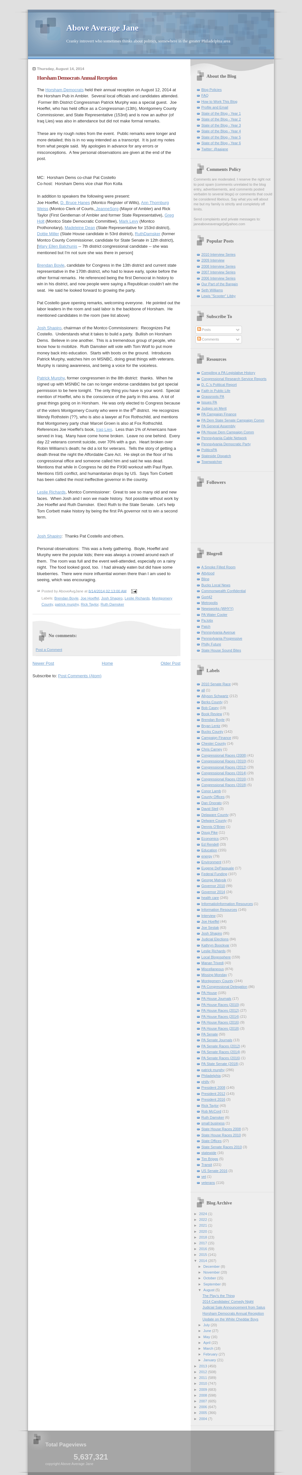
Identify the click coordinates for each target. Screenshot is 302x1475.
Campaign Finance (216, 738)
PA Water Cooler (214, 615)
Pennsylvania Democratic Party (226, 444)
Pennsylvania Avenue (218, 632)
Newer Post (43, 663)
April (207, 1343)
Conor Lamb (211, 791)
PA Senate (209, 1034)
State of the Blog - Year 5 (221, 137)
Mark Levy (128, 221)
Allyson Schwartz (214, 696)
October (210, 1278)
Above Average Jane (102, 27)
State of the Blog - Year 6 (221, 143)
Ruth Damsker (112, 604)
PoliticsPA (209, 450)
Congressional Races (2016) (223, 779)
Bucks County (212, 731)
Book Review (211, 714)
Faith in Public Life (215, 391)
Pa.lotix (207, 620)
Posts (204, 330)
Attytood (208, 573)
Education (209, 850)
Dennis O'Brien (213, 827)
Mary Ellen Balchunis (57, 246)
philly (205, 1082)
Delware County (214, 820)
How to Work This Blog (219, 101)
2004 (203, 1419)
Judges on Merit (214, 408)
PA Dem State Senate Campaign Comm (232, 420)
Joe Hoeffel (89, 598)
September (212, 1284)
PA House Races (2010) (220, 1005)
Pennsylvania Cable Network (224, 438)
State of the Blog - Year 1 (221, 113)
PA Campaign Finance (218, 414)
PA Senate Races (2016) (220, 1058)
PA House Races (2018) (220, 1028)
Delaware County (215, 815)
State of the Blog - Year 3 (221, 125)
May (207, 1337)
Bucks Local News (215, 585)
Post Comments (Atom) (80, 675)
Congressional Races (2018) (223, 785)
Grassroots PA (212, 396)
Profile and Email (214, 107)
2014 (203, 1261)
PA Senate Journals (216, 1040)
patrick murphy (67, 604)
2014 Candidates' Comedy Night (228, 1301)
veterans (208, 1183)
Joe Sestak (210, 927)
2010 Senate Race (216, 684)
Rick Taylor (89, 604)
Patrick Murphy (51, 378)
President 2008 (213, 1087)
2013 (203, 1366)
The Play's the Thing (219, 1296)
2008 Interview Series (218, 266)
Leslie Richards (51, 492)
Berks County (212, 702)
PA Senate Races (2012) (220, 1046)
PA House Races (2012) (220, 1010)
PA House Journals (216, 998)
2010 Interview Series (218, 254)
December (212, 1266)
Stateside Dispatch (216, 456)
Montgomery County (217, 981)
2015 (203, 1255)
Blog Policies (211, 90)
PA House (209, 993)
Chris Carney (211, 749)
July (207, 1325)
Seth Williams (212, 290)
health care (210, 898)
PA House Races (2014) (220, 1016)
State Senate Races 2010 (221, 1147)
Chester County (213, 743)
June (207, 1331)
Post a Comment (49, 650)
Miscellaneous (212, 969)
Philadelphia (211, 1076)
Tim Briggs (209, 1159)
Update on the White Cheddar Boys (231, 1319)
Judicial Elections (215, 939)
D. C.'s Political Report (219, 385)
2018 (203, 1237)
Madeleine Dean (80, 227)
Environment (211, 862)
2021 (203, 1225)
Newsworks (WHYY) (217, 608)
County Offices (212, 797)
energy (206, 856)
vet (203, 1176)
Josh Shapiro (49, 327)
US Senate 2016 (214, 1171)
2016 (203, 1249)
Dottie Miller (48, 233)
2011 (203, 1378)
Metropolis (209, 603)
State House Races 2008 (221, 1129)
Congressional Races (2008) (223, 755)
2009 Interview (212, 260)
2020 (203, 1231)
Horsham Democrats (64, 89)
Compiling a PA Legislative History (228, 373)
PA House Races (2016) (220, 1022)
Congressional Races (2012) (223, 767)
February (210, 1354)
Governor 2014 (213, 892)
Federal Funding (214, 874)
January (210, 1360)
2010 (203, 1383)
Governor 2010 (213, 886)
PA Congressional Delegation (224, 987)
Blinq (205, 579)
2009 (203, 1389)
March (208, 1348)
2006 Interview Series (218, 278)
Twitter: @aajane (214, 149)
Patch (205, 626)
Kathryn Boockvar (215, 945)
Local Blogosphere (216, 957)
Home (107, 663)
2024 (203, 1214)
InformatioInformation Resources (227, 904)
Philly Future (211, 644)
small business (212, 1123)
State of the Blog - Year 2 (221, 119)
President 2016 (213, 1099)
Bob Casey (210, 708)
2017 (203, 1243)
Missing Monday (214, 975)
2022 (203, 1220)
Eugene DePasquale (217, 868)
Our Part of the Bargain (219, 284)
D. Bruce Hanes (75, 202)
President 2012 (213, 1094)
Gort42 (206, 597)
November (212, 1272)
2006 (203, 1407)
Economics (210, 838)
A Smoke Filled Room (218, 567)
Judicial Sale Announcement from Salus (234, 1307)
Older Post (170, 663)
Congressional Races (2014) (223, 773)
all (203, 690)
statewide (208, 1153)
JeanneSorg (107, 208)
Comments (208, 339)
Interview (208, 916)
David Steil (209, 809)
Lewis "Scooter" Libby (218, 296)
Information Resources (219, 909)
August (209, 1290)
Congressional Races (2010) (223, 761)
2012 (203, 1372)
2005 (203, 1413)
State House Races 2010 (221, 1135)
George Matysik (213, 880)
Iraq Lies (104, 429)
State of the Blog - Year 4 (221, 131)
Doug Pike (209, 832)
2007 (203, 1401)
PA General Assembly (218, 426)
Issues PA (209, 402)
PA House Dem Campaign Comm (227, 432)
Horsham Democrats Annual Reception (77, 78)
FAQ (204, 95)
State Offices (211, 1141)
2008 (203, 1395)
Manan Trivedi (212, 963)
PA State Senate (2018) (219, 1064)
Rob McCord (211, 1111)
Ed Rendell (210, 844)
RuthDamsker (147, 233)
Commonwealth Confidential (223, 591)
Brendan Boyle (50, 265)
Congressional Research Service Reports (234, 379)
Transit (206, 1165)
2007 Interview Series (218, 272)
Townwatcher (211, 462)
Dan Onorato (211, 803)
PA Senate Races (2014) (220, 1052)
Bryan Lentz (210, 726)
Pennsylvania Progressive (221, 638)
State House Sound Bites (221, 650)
